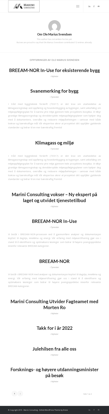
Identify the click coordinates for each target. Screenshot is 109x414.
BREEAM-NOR (54, 261)
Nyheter (55, 76)
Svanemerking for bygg (54, 91)
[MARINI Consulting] (45, 6)
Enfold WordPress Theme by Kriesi (53, 410)
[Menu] (77, 6)
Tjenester (55, 97)
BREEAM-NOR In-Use (54, 221)
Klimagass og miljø (54, 142)
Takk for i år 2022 (54, 328)
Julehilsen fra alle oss (54, 348)
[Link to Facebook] (94, 6)
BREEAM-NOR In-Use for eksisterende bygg (54, 70)
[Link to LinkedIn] (89, 6)
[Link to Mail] (98, 6)
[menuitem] (77, 6)
